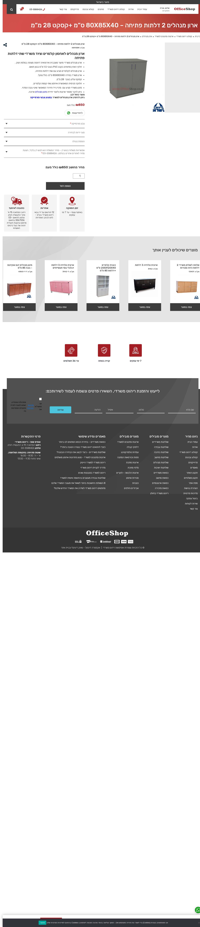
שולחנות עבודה (158, 821)
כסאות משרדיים (158, 847)
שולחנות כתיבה (158, 826)
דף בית (195, 36)
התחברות (163, 11)
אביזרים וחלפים (128, 862)
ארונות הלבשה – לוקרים (125, 847)
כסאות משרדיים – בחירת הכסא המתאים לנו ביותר (79, 816)
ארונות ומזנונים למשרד (161, 36)
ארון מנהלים (144, 36)
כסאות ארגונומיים (157, 857)
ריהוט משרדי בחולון (157, 867)
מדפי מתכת (130, 842)
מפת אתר (190, 857)
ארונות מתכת (129, 837)
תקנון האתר (189, 847)
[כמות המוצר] (76, 287)
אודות (128, 9)
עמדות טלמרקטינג (127, 826)
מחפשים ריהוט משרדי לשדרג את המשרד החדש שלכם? (77, 862)
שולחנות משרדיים (157, 816)
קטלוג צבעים (85, 9)
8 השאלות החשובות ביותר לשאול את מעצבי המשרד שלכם (76, 857)
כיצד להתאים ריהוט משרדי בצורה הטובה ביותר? (80, 821)
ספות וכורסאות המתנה (125, 831)
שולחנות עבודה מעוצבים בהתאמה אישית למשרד (80, 852)
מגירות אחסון (129, 852)
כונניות (133, 857)
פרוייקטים (72, 9)
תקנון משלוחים (188, 852)
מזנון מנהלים (38, 91)
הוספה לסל (62, 297)
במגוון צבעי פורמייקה (38, 97)
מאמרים (191, 842)
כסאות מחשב (159, 852)
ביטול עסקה (189, 873)
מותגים (98, 9)
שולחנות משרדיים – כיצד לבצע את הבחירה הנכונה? (78, 826)
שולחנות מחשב (159, 831)
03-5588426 (25, 822)
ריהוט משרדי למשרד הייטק (90, 837)
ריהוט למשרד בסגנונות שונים (89, 847)
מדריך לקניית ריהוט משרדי (90, 842)
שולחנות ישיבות (158, 842)
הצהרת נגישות (188, 862)
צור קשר (60, 9)
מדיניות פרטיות (188, 867)
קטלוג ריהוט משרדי (113, 9)
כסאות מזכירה (159, 862)
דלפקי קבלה (130, 821)
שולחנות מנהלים (158, 837)
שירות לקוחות (188, 878)
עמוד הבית (139, 9)
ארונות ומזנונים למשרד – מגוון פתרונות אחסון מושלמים (77, 831)
